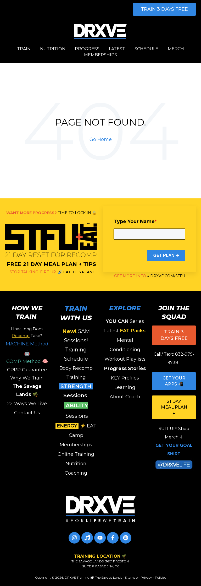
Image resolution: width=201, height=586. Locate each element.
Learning (124, 387)
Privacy (146, 577)
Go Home (101, 139)
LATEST (117, 48)
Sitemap (131, 577)
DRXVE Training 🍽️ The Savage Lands (93, 577)
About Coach (125, 397)
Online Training (76, 454)
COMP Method (23, 361)
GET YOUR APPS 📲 (174, 381)
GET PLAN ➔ (166, 255)
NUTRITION (52, 48)
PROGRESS (87, 48)
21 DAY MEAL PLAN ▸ (174, 407)
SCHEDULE (146, 48)
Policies (160, 577)
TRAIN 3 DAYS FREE (164, 9)
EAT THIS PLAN (77, 272)
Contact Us (27, 413)
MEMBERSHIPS (100, 54)
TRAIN (24, 48)
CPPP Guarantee (27, 370)
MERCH (176, 48)
